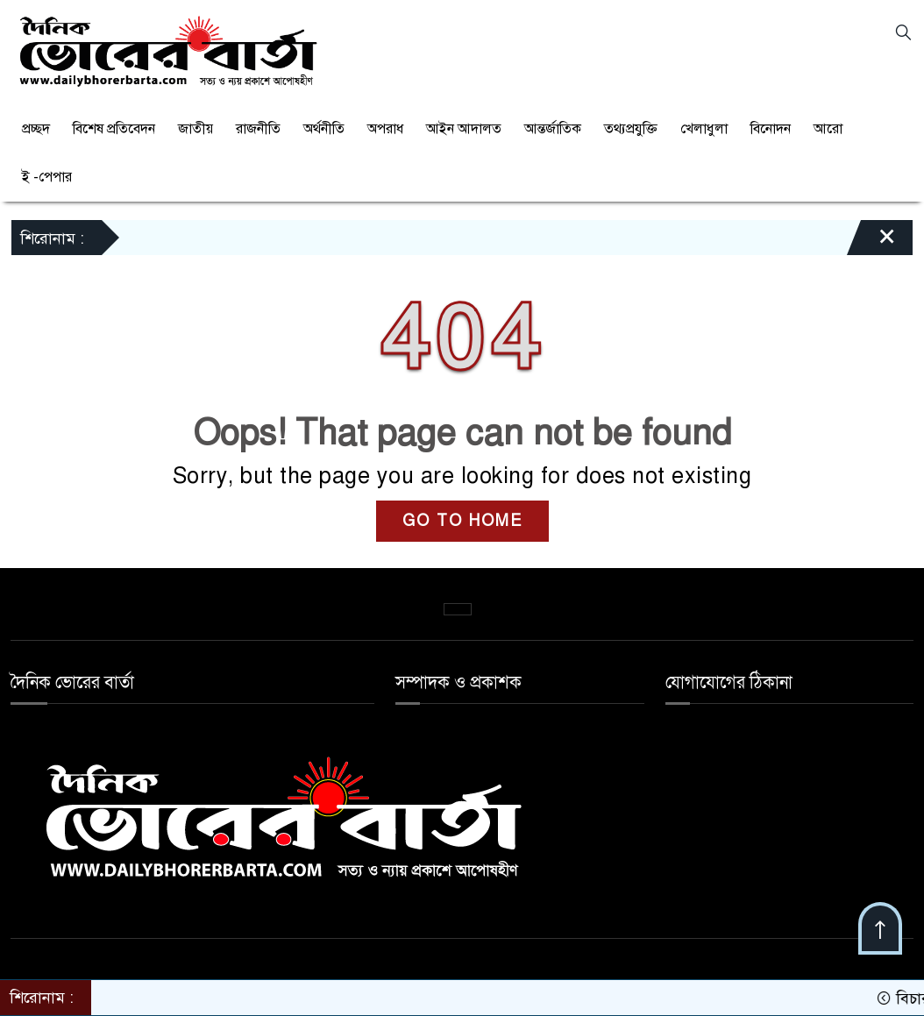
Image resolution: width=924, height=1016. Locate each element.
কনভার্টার (458, 609)
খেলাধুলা (704, 129)
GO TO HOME (462, 520)
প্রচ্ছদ (36, 129)
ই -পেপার (47, 177)
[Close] (871, 226)
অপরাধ (385, 129)
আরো (828, 129)
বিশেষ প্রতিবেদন (114, 129)
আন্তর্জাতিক (552, 129)
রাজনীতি (258, 129)
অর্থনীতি (324, 129)
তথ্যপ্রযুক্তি (630, 129)
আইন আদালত (463, 129)
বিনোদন (770, 129)
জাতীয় (195, 129)
